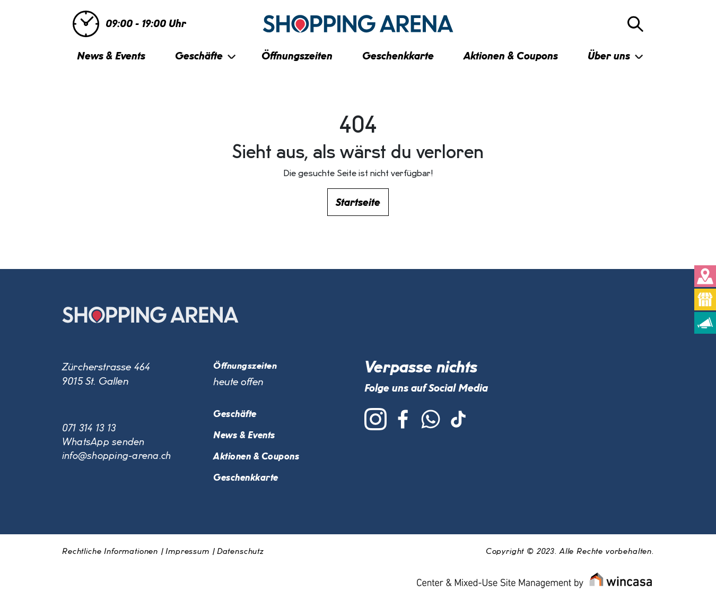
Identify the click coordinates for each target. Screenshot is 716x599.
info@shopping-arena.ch (118, 458)
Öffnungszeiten (297, 56)
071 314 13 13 (90, 429)
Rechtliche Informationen (110, 553)
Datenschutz (240, 553)
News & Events (111, 56)
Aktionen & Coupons (511, 56)
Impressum (187, 553)
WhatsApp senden (103, 443)
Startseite (358, 202)
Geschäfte (199, 56)
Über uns (609, 56)
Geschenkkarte (398, 56)
